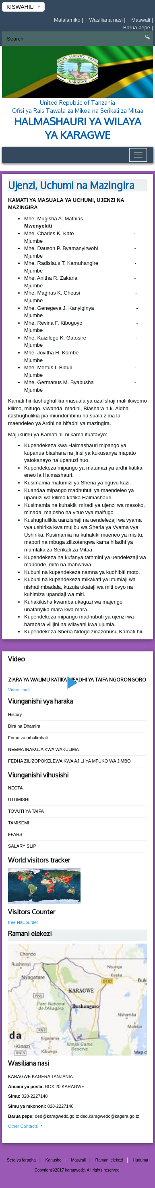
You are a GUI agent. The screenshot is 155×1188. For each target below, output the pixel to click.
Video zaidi (19, 689)
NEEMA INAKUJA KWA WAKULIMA (43, 749)
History (15, 714)
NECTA (15, 787)
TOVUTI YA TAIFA (26, 811)
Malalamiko (68, 20)
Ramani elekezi (109, 1160)
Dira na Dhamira (24, 726)
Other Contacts (25, 1126)
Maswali (141, 20)
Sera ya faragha (21, 1160)
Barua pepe (137, 27)
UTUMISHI (18, 799)
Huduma (140, 1160)
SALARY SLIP (22, 846)
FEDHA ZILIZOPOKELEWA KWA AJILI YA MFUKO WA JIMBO (69, 761)
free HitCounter (23, 922)
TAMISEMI (18, 822)
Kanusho (53, 1160)
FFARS (15, 834)
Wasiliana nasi (106, 20)
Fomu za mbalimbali (28, 737)
